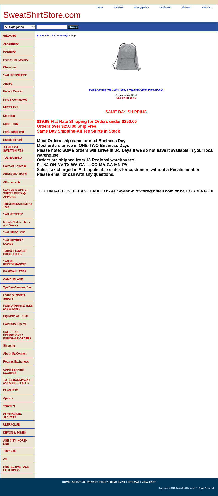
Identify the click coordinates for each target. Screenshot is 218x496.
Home (40, 35)
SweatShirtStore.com (42, 15)
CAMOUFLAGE (13, 279)
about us (118, 7)
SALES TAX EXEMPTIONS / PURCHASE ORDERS (17, 335)
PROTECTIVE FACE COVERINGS (16, 468)
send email (165, 7)
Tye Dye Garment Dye (17, 287)
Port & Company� (57, 35)
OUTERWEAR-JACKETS (12, 416)
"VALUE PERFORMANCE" (14, 263)
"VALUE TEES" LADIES (13, 242)
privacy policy (141, 7)
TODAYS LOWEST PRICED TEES (15, 252)
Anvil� (8, 83)
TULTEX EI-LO (12, 157)
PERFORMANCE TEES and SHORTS (18, 307)
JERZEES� (11, 43)
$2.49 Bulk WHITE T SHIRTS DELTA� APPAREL (16, 193)
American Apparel (15, 173)
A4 (5, 459)
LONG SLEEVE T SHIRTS (14, 297)
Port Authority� (13, 131)
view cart (206, 7)
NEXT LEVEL (11, 107)
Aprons (8, 398)
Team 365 (9, 451)
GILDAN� (9, 35)
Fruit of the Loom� (16, 59)
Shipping (9, 345)
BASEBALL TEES (14, 271)
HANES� (9, 51)
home (100, 7)
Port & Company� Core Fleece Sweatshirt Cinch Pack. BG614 (126, 89)
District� (9, 115)
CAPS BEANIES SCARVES (13, 371)
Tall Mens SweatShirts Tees (17, 205)
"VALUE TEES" (13, 214)
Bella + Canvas (13, 91)
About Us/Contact (14, 353)
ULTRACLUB (11, 424)
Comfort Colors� (14, 166)
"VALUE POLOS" (14, 232)
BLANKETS (10, 390)
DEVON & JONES (14, 432)
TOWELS (9, 406)
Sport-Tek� (11, 123)
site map (186, 7)
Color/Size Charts (14, 324)
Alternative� (11, 182)
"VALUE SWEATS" (15, 75)
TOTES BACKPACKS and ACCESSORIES (16, 381)
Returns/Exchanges (16, 361)
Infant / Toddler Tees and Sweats (16, 224)
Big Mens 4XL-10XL (16, 316)
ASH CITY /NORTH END (15, 442)
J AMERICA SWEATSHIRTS (13, 149)
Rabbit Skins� (13, 139)
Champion (10, 67)
